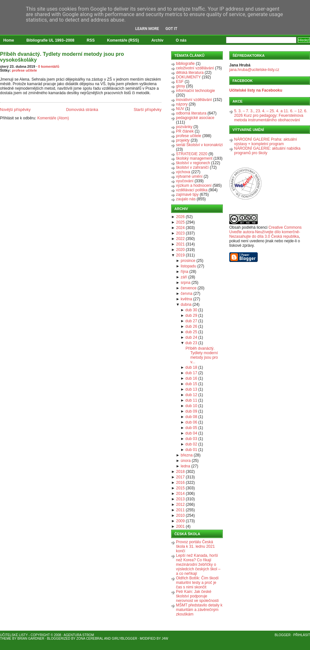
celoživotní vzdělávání (195, 68)
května (186, 299)
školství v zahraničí (192, 167)
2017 (180, 477)
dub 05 (191, 427)
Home (8, 40)
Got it (171, 28)
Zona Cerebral (89, 638)
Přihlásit (301, 635)
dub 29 (191, 315)
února (186, 460)
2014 (180, 493)
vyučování (184, 181)
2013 (180, 499)
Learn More (147, 28)
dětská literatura (189, 72)
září (184, 277)
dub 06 (191, 422)
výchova (183, 172)
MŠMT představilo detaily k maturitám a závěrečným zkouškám (199, 609)
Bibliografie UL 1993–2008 (50, 40)
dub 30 (191, 310)
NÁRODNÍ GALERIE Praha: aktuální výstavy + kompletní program (265, 141)
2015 (180, 488)
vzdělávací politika (191, 190)
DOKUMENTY (188, 77)
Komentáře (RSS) (123, 40)
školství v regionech (193, 163)
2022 (180, 238)
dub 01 (191, 449)
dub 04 (191, 433)
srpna (186, 282)
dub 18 (191, 367)
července (189, 288)
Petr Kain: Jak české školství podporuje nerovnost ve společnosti (197, 596)
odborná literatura (191, 113)
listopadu (188, 266)
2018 (180, 471)
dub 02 (191, 444)
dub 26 (191, 326)
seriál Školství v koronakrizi (199, 145)
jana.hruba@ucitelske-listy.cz (254, 69)
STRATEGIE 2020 (191, 154)
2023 (180, 233)
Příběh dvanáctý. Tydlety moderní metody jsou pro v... (201, 355)
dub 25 (191, 332)
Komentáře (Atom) (53, 118)
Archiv (157, 40)
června (186, 293)
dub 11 (191, 400)
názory (182, 104)
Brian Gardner (30, 638)
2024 (180, 227)
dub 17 (191, 373)
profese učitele (24, 70)
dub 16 (191, 378)
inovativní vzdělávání (194, 99)
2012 (180, 504)
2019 (180, 255)
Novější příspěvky (15, 109)
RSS (91, 40)
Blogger (283, 635)
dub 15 (191, 384)
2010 (180, 515)
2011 (180, 510)
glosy (180, 86)
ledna (185, 466)
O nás (181, 40)
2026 (180, 217)
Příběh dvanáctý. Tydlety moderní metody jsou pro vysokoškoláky (62, 57)
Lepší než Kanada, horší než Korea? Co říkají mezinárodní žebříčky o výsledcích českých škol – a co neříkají (198, 564)
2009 (180, 521)
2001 (180, 526)
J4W (165, 638)
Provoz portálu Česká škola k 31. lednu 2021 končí (195, 546)
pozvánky (184, 127)
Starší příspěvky (147, 109)
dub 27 (191, 321)
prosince (188, 260)
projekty (183, 140)
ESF (179, 81)
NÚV (180, 108)
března (187, 455)
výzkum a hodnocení (194, 185)
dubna (186, 304)
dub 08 (191, 417)
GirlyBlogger (124, 638)
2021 (180, 244)
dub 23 (191, 343)
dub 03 (191, 438)
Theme (5, 638)
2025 (180, 222)
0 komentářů (48, 66)
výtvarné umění (189, 176)
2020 (180, 249)
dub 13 (191, 389)
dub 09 (191, 411)
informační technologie (195, 90)
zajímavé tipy (187, 194)
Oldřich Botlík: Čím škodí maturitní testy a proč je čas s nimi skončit (197, 582)
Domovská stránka (82, 109)
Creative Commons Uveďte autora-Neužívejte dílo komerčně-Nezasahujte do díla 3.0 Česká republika (265, 232)
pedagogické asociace (195, 117)
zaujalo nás (186, 199)
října (184, 271)
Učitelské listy (14, 635)
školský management (194, 158)
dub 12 (191, 395)
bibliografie (185, 63)
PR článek (185, 131)
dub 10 (191, 406)
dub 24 (191, 337)
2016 (180, 482)
